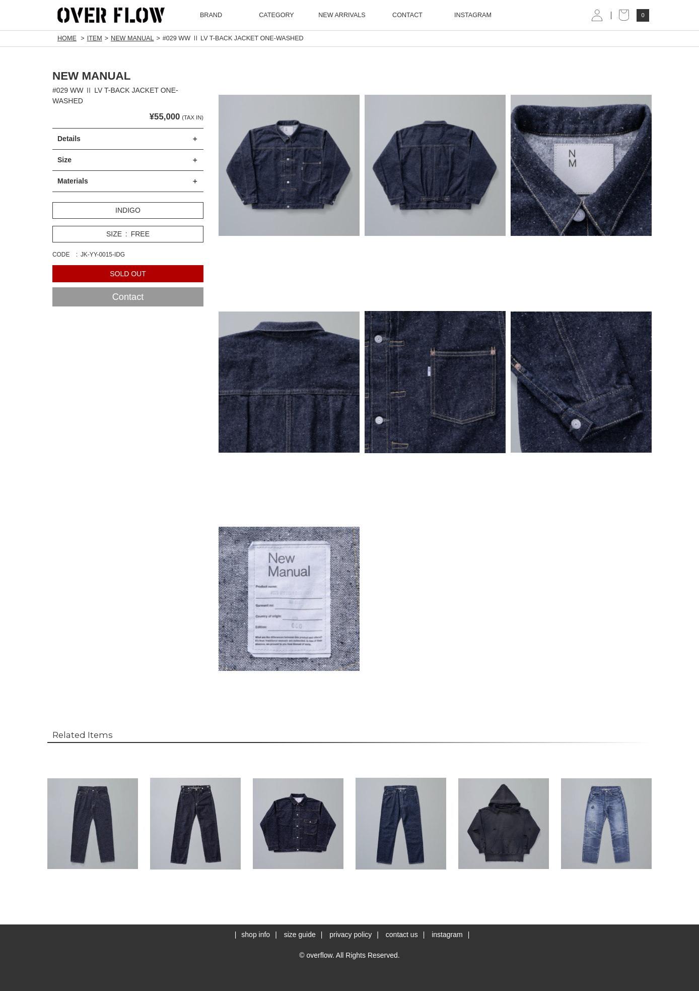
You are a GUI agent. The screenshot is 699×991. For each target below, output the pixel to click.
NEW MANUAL (132, 38)
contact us (402, 935)
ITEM (94, 38)
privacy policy (350, 935)
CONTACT (407, 15)
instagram (447, 935)
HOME (67, 38)
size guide (300, 935)
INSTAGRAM (473, 15)
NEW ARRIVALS (342, 15)
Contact (128, 297)
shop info (255, 935)
